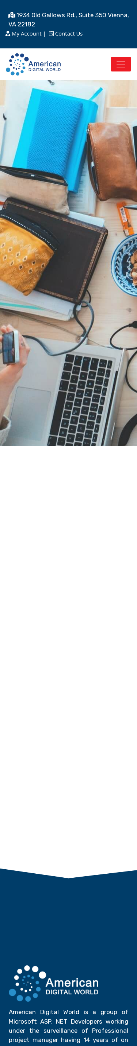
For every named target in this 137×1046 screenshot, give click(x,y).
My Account (26, 33)
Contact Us (68, 33)
